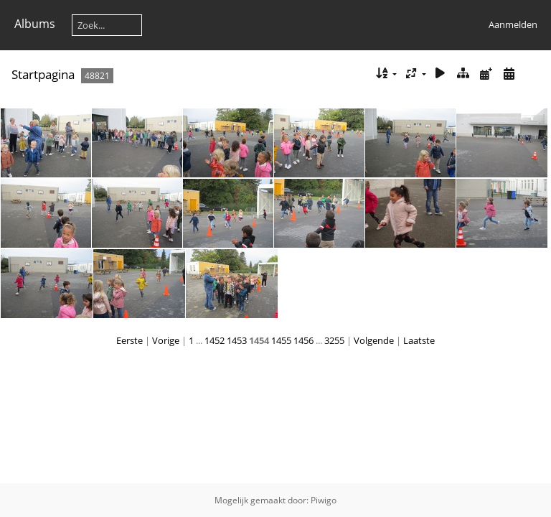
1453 (237, 340)
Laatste (419, 340)
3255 (334, 340)
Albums (34, 24)
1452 (214, 340)
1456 (303, 340)
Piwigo (323, 500)
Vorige (165, 340)
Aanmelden (513, 24)
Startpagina (43, 74)
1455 (281, 340)
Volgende (374, 340)
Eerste (129, 340)
